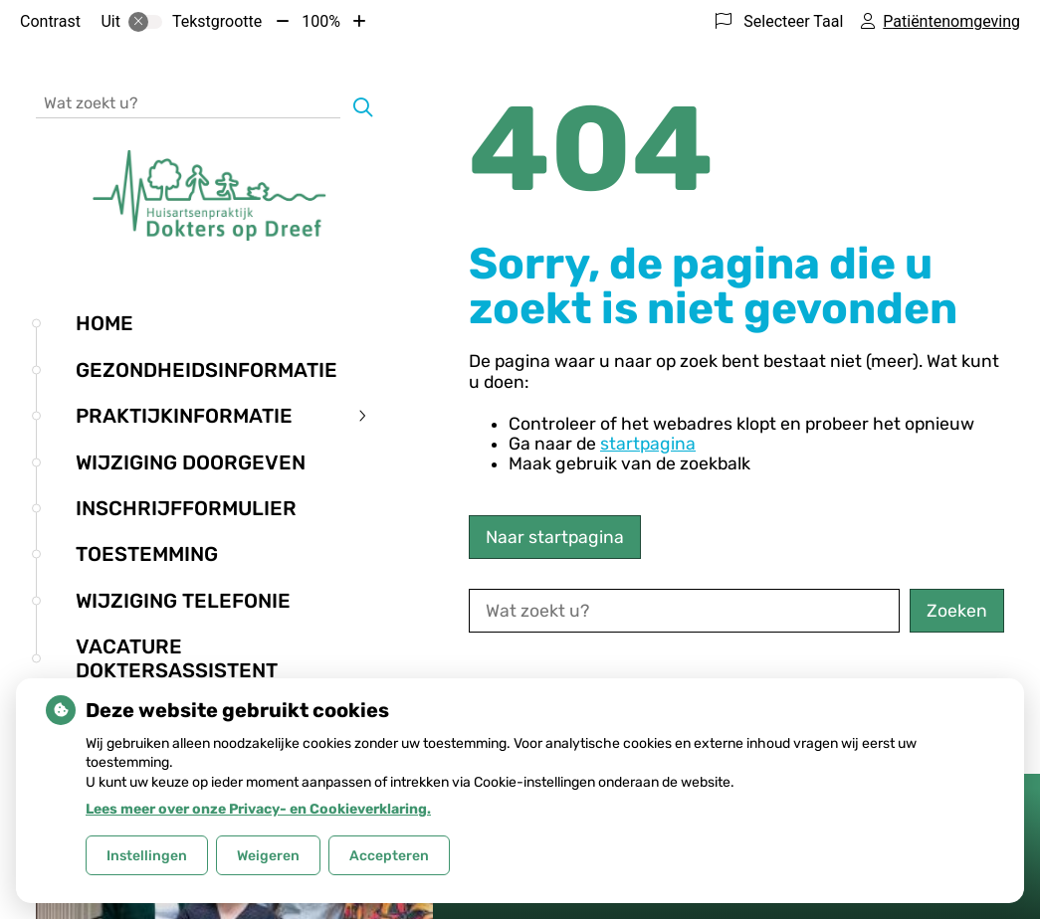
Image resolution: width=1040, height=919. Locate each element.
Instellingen (146, 855)
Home (104, 323)
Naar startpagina (555, 537)
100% (321, 21)
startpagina (648, 444)
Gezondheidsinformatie (206, 370)
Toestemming (147, 554)
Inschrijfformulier (186, 508)
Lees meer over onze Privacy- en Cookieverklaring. (258, 809)
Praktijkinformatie (184, 416)
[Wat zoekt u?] (188, 102)
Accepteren (389, 855)
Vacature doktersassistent (177, 658)
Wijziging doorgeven (191, 462)
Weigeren (268, 855)
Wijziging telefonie (183, 601)
